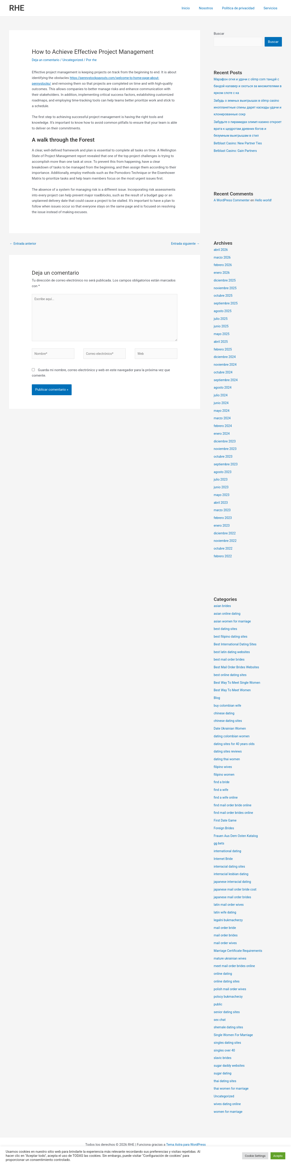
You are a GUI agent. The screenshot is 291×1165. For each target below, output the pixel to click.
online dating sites (227, 982)
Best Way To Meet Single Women (238, 683)
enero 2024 (222, 434)
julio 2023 (221, 480)
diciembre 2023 (225, 442)
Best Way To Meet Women (233, 691)
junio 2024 (222, 403)
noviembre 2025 (226, 288)
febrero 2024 (223, 426)
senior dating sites (228, 1012)
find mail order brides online (235, 813)
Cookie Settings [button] (255, 1156)
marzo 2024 (223, 419)
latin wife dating (226, 913)
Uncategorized (75, 60)
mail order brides (226, 936)
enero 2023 (222, 526)
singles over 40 (225, 1051)
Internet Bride (224, 859)
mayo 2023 (222, 495)
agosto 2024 (223, 388)
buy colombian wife (228, 706)
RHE (16, 8)
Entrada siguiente (184, 244)
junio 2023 (222, 488)
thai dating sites (226, 1081)
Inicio (194, 8)
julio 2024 (221, 396)
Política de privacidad (241, 8)
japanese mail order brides (234, 898)
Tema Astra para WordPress (186, 1145)
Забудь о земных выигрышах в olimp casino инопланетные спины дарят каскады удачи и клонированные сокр (245, 108)
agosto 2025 (223, 311)
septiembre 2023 (226, 465)
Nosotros (212, 8)
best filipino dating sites (232, 637)
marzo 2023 (223, 510)
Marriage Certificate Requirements (240, 951)
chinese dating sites (229, 721)
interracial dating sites (230, 867)
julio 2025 (221, 319)
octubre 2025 (224, 296)
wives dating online (228, 1104)
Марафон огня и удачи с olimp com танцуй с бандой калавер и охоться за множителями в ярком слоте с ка (247, 86)
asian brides (223, 606)
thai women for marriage (232, 1089)
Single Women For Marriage (235, 1035)
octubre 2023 (224, 457)
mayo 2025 (222, 334)
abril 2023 (221, 503)
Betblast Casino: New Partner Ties (239, 144)
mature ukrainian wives (231, 959)
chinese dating (225, 714)
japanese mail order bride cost (236, 890)
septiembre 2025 (226, 304)
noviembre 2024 (226, 365)
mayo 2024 (222, 411)
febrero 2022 (223, 557)
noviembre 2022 (226, 541)
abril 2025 (221, 342)
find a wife (221, 790)
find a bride (222, 782)
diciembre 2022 (225, 534)
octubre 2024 (224, 373)
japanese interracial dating (234, 882)
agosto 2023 (223, 472)
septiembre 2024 (226, 380)
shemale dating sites (229, 1028)
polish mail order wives (231, 989)
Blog (217, 698)
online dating (223, 974)
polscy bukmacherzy (229, 997)
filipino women (225, 775)
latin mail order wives (230, 905)
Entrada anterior (24, 244)
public (218, 1005)
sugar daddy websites (230, 1066)
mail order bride (226, 928)
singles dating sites (228, 1043)
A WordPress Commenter (233, 201)
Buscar (219, 34)
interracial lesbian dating (232, 874)
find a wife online (226, 798)
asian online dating (228, 614)
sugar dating (223, 1074)
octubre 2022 (224, 549)
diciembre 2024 (225, 357)
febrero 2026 (223, 265)
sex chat (220, 1020)
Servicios (271, 8)
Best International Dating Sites (236, 645)
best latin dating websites (233, 652)
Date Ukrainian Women (231, 729)
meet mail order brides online (236, 966)
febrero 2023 (223, 518)
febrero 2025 (223, 350)
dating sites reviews (229, 752)
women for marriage (229, 1112)
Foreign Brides (225, 829)
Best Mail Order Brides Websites (238, 668)
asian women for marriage (233, 622)
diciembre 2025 (225, 281)
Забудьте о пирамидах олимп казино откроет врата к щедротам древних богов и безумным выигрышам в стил (247, 129)
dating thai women (228, 760)
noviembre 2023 (226, 449)
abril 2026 (221, 250)
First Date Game (226, 821)
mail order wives (226, 943)
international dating (228, 851)
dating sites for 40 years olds (236, 744)
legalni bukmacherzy (229, 920)
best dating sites (226, 629)
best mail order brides (230, 660)
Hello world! (267, 201)
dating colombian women (233, 737)
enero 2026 (222, 273)
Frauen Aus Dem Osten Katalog (237, 836)
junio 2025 (222, 327)
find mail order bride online (234, 806)
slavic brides (223, 1058)
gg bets (219, 844)
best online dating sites (231, 675)
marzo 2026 (223, 258)
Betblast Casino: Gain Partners (237, 151)
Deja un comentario (46, 60)
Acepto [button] (278, 1156)
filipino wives (223, 767)
